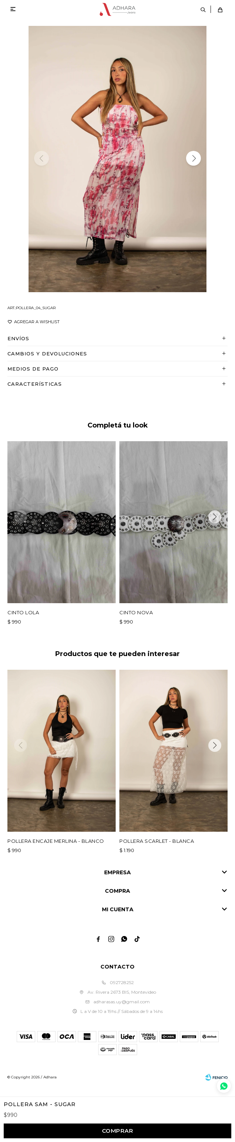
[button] (193, 158)
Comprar (117, 1130)
